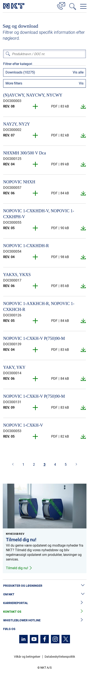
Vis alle (78, 72)
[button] (35, 106)
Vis (81, 83)
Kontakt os (44, 612)
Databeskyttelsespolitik (60, 656)
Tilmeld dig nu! (19, 568)
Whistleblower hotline (44, 620)
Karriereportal (44, 603)
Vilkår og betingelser (27, 656)
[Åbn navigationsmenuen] (83, 6)
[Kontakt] (61, 5)
